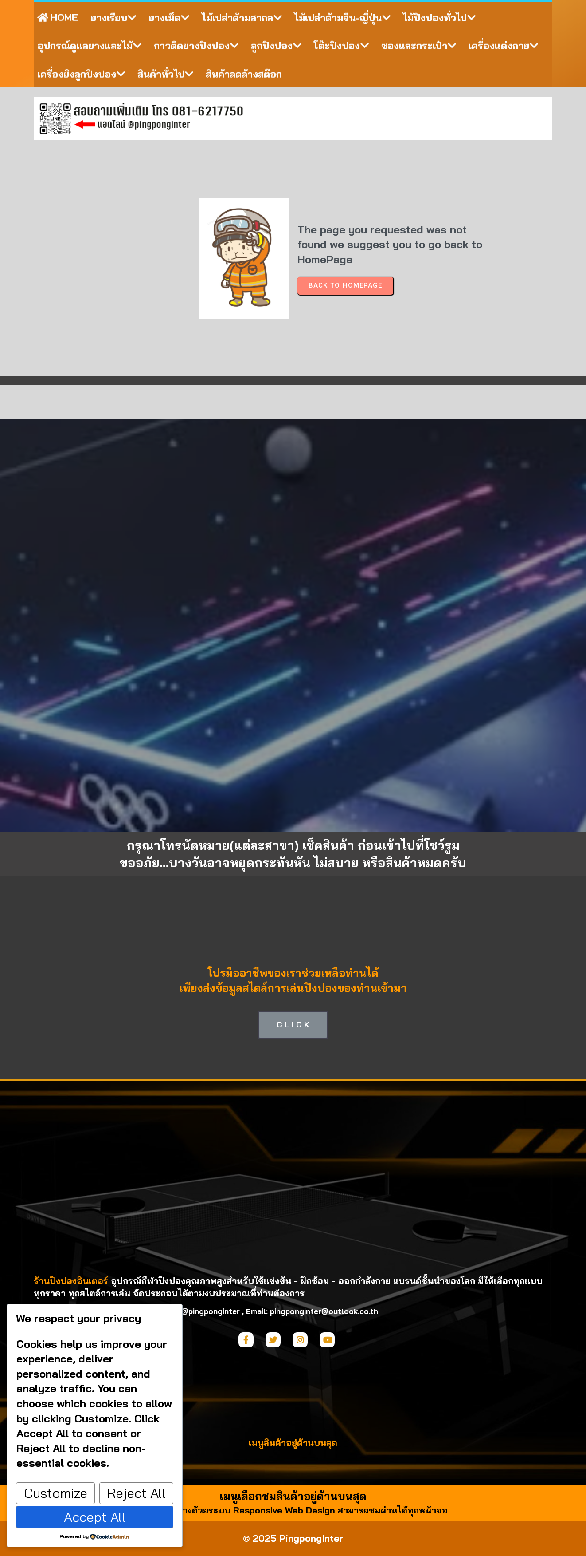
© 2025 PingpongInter (293, 1538)
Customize (55, 1493)
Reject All (136, 1493)
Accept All (94, 1517)
